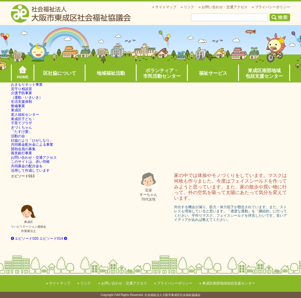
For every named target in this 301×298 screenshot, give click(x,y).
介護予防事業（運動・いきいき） (27, 95)
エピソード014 (53, 238)
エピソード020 (25, 238)
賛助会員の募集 (23, 149)
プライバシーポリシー (272, 7)
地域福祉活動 (111, 73)
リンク (189, 7)
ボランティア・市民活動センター (162, 73)
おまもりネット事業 (27, 84)
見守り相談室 (21, 89)
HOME (23, 77)
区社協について (59, 73)
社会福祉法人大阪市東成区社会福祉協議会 (71, 13)
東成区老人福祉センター (25, 112)
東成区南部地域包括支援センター (264, 73)
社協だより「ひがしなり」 (32, 140)
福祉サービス (213, 73)
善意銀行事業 (21, 153)
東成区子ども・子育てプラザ (23, 121)
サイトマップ (165, 7)
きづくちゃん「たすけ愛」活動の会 (21, 131)
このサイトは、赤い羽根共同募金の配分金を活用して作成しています (30, 166)
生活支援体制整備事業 (21, 104)
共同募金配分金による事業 (32, 145)
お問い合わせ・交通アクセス (225, 7)
